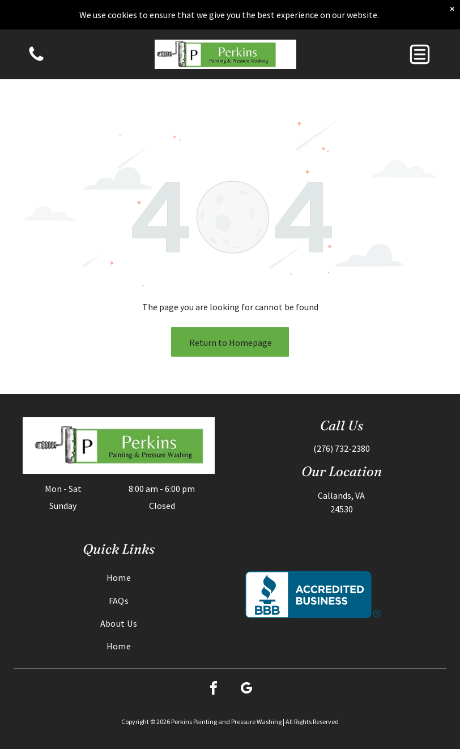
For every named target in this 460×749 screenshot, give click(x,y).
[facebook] (213, 689)
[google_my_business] (246, 689)
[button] (420, 54)
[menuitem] (118, 577)
